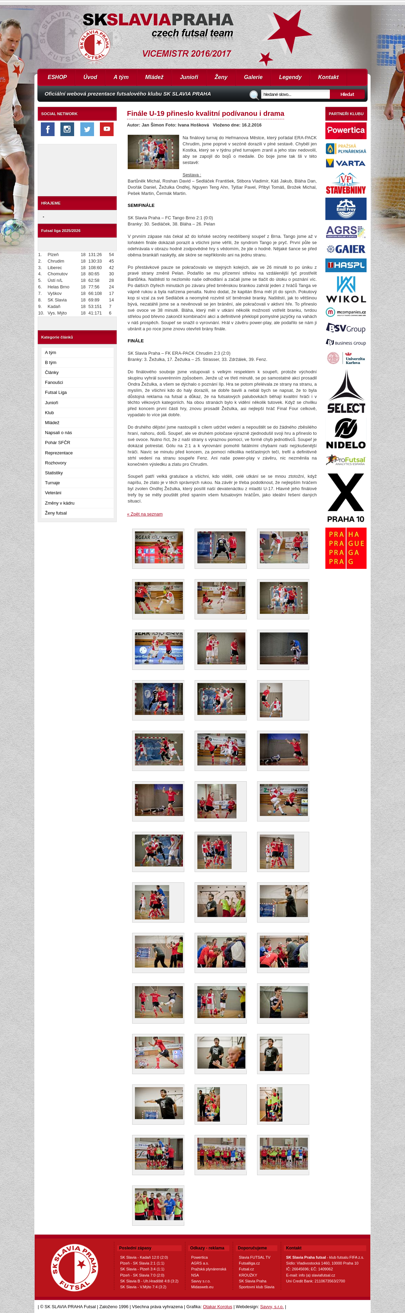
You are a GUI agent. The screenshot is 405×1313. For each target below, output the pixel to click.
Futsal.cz (246, 1269)
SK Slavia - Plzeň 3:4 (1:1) (142, 1269)
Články (52, 372)
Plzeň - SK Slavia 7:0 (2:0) (142, 1275)
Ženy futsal (56, 513)
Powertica (199, 1257)
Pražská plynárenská (208, 1269)
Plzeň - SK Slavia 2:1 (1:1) (142, 1263)
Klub (49, 412)
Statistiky (54, 472)
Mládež (154, 77)
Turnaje (52, 482)
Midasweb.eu (202, 1287)
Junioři (189, 77)
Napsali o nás (58, 432)
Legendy (290, 77)
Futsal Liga (56, 392)
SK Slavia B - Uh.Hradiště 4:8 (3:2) (149, 1281)
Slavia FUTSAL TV (254, 1257)
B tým (50, 362)
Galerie (253, 77)
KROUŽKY (248, 1275)
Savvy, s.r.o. (272, 1306)
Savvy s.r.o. (201, 1281)
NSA (195, 1275)
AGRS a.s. (200, 1263)
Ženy (221, 77)
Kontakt (328, 77)
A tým (121, 77)
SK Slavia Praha (252, 1281)
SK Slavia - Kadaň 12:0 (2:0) (144, 1257)
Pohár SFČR (57, 442)
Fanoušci (54, 382)
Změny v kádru (59, 503)
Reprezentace (59, 452)
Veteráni (53, 492)
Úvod (90, 77)
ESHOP (57, 77)
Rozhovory (55, 462)
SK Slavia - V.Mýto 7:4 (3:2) (143, 1287)
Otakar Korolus (217, 1306)
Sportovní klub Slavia (256, 1287)
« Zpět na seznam (145, 514)
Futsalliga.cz (249, 1263)
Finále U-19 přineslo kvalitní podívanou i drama (205, 113)
